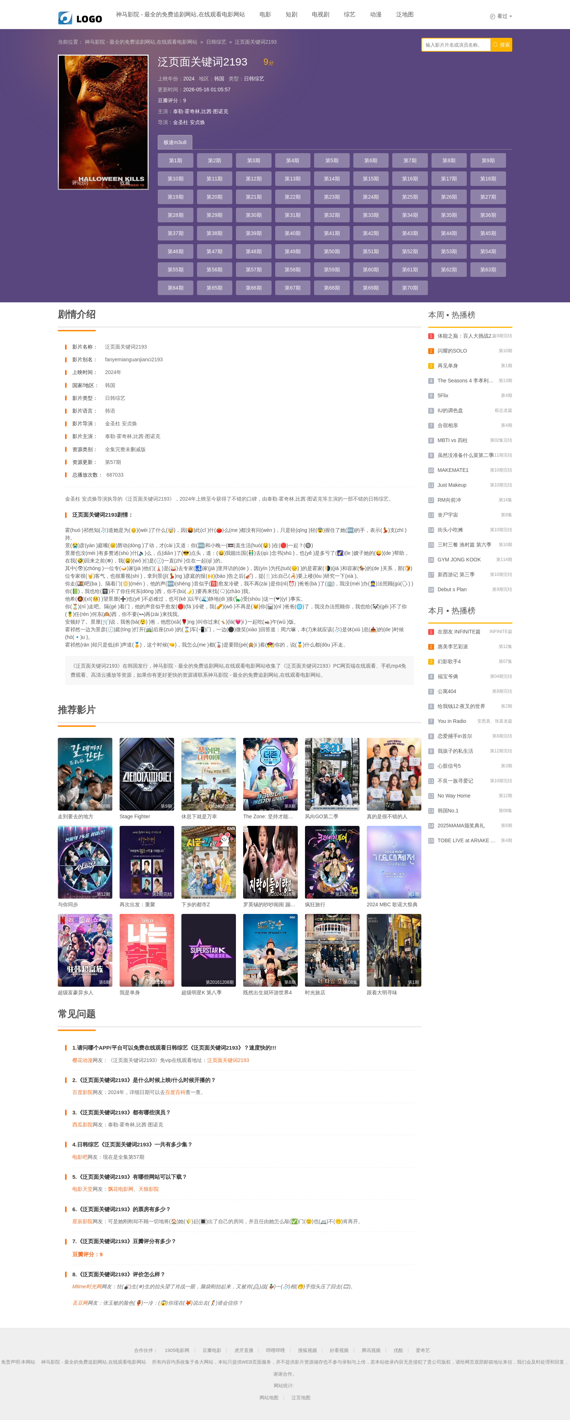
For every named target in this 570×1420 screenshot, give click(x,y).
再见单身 (448, 366)
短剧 (291, 14)
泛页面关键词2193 (256, 42)
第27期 (488, 197)
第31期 (293, 215)
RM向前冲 (449, 500)
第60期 (371, 270)
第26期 (449, 197)
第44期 (449, 233)
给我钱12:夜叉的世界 (461, 706)
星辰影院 (82, 1221)
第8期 (448, 160)
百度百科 (175, 1092)
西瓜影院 (82, 1124)
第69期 (371, 288)
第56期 (214, 270)
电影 (265, 14)
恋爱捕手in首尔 (455, 736)
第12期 (254, 179)
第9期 (488, 160)
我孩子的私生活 (455, 751)
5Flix (443, 395)
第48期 (254, 251)
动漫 (376, 14)
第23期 (332, 197)
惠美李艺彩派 (453, 646)
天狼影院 (149, 1189)
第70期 (410, 288)
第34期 (410, 215)
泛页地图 (301, 1397)
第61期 (410, 270)
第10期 (176, 179)
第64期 (176, 288)
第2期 (214, 160)
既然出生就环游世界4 (267, 992)
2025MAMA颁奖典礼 (461, 825)
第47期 (214, 251)
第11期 (214, 179)
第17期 (449, 179)
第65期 (214, 288)
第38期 (214, 233)
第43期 (410, 233)
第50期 (332, 251)
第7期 (410, 160)
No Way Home (454, 796)
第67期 (293, 288)
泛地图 (405, 14)
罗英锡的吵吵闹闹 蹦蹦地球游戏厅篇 (284, 904)
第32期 (332, 215)
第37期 (176, 233)
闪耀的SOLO (452, 351)
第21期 (254, 197)
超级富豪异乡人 (75, 992)
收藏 (125, 183)
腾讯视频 (371, 1350)
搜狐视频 (307, 1350)
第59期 (332, 270)
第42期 (371, 233)
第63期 (488, 270)
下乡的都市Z (195, 904)
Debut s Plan (452, 589)
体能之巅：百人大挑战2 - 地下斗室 (477, 336)
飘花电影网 (120, 1189)
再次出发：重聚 (137, 904)
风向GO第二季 (321, 816)
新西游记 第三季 (456, 574)
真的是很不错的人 (387, 816)
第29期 (214, 215)
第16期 (410, 179)
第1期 (175, 160)
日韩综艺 (216, 42)
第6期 (370, 160)
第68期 (332, 288)
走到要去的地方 (75, 816)
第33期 (371, 215)
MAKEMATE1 (453, 470)
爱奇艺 (423, 1350)
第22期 (293, 197)
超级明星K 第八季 (201, 992)
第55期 (176, 270)
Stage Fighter (135, 816)
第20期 (214, 197)
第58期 (293, 270)
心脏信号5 (449, 766)
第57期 (254, 270)
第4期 (292, 160)
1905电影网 (177, 1350)
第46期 (176, 251)
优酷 (398, 1350)
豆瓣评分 (168, 100)
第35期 (449, 215)
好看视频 (339, 1350)
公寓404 (447, 691)
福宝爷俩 (448, 676)
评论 (80, 183)
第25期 (410, 197)
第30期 (254, 215)
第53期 (449, 251)
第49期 (293, 251)
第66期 (254, 288)
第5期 (331, 160)
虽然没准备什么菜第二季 (466, 455)
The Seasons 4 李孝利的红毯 (471, 380)
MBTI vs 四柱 (453, 440)
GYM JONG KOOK (459, 559)
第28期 (176, 215)
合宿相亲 (448, 425)
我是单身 (130, 992)
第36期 (488, 215)
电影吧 (80, 1157)
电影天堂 (82, 1189)
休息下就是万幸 (199, 816)
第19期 (176, 197)
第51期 (371, 251)
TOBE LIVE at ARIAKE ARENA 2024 (479, 840)
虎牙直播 (243, 1350)
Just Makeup (452, 485)
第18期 (488, 179)
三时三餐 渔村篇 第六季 (464, 545)
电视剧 (320, 14)
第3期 (253, 160)
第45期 (488, 233)
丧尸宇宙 (448, 515)
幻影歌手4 (449, 661)
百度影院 (82, 1092)
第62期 (449, 270)
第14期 (332, 179)
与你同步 (68, 904)
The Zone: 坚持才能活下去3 (274, 816)
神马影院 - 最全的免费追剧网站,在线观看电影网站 (180, 14)
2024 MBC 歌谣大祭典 (392, 904)
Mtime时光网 (86, 1286)
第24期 (371, 197)
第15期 (371, 179)
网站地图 (269, 1397)
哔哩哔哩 (275, 1350)
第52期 (410, 251)
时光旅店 (315, 992)
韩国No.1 (448, 811)
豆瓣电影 (211, 1350)
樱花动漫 (82, 1060)
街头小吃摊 (450, 530)
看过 (501, 16)
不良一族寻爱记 (455, 781)
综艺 (350, 14)
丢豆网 (80, 1303)
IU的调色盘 (450, 410)
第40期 (293, 233)
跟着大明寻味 (382, 992)
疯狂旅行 (315, 904)
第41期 (332, 233)
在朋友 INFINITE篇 (459, 632)
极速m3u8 (175, 142)
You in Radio (452, 721)
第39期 (254, 233)
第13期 (293, 179)
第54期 (488, 251)
